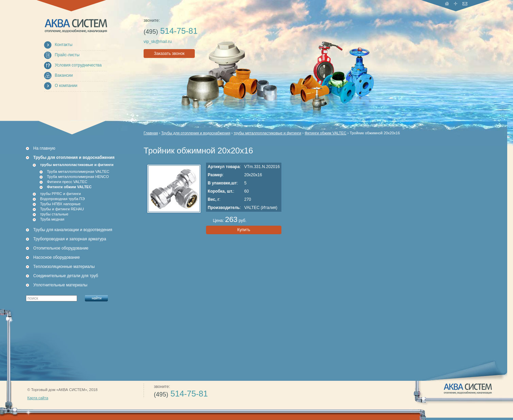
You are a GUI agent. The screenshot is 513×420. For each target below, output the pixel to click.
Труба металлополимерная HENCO (78, 177)
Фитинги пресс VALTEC (67, 182)
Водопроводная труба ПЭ (62, 199)
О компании (66, 85)
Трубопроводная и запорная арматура (69, 239)
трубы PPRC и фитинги (60, 194)
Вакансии (64, 75)
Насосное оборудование (56, 257)
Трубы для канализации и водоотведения (72, 229)
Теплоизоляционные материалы (64, 266)
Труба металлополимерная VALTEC (78, 171)
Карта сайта (37, 398)
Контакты (64, 44)
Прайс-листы (67, 54)
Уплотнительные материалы (60, 285)
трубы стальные (54, 214)
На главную (44, 148)
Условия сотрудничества (78, 65)
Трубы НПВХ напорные (60, 204)
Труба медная (52, 219)
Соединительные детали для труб (65, 275)
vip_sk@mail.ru (158, 41)
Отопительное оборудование (61, 248)
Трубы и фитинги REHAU (62, 209)
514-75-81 (170, 30)
